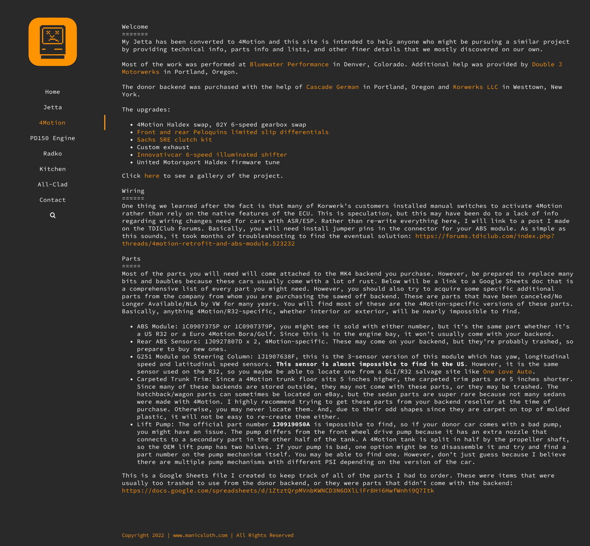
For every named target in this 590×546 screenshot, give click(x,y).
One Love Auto (507, 371)
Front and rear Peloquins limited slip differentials (233, 132)
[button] (52, 215)
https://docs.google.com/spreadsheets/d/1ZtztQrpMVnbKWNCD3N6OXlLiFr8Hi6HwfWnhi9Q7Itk (278, 490)
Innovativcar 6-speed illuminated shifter (212, 154)
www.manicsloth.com (200, 535)
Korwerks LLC (475, 86)
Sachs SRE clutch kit (174, 139)
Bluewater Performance (289, 64)
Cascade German (332, 86)
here (152, 175)
